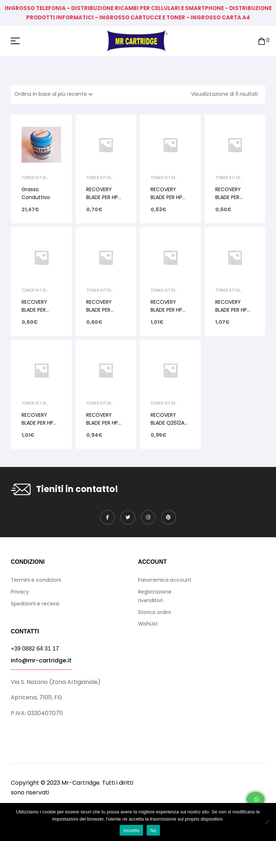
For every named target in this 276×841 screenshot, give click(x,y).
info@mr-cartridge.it (41, 660)
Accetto (131, 830)
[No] (267, 822)
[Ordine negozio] (55, 94)
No (153, 830)
